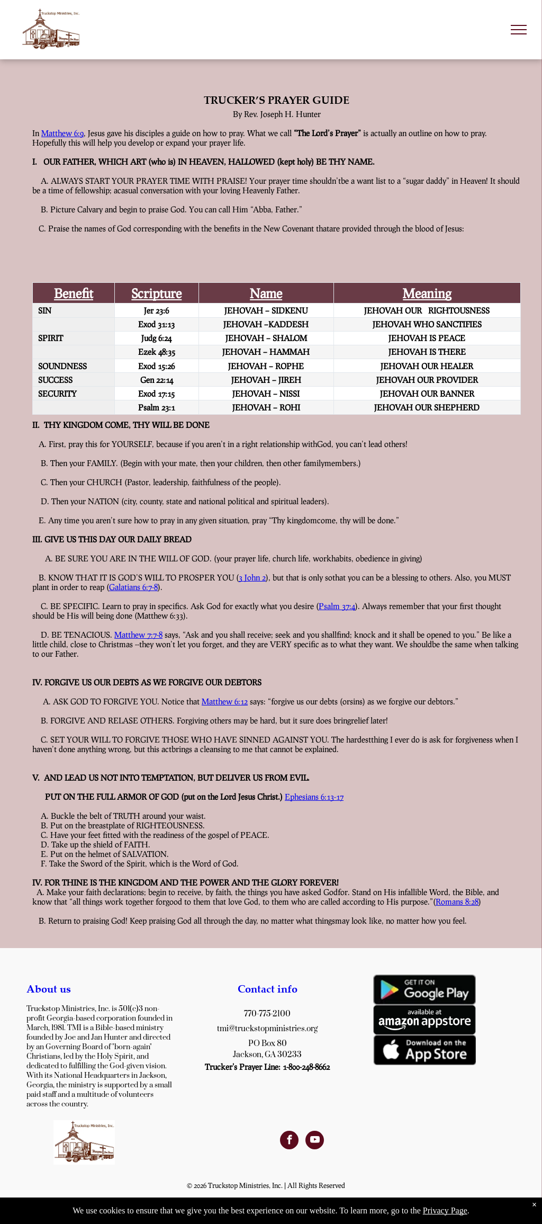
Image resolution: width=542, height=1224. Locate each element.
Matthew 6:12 (225, 701)
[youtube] (314, 1141)
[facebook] (289, 1141)
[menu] (518, 29)
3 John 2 (252, 577)
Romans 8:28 (457, 901)
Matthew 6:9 (62, 133)
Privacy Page (445, 1210)
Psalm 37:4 (337, 606)
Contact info (267, 988)
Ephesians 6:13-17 (314, 796)
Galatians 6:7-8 (133, 587)
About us (48, 988)
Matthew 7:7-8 (138, 634)
